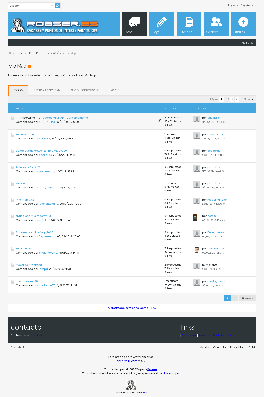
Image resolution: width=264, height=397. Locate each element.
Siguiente (247, 298)
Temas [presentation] (18, 90)
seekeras (45, 155)
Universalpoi (171, 373)
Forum (20, 53)
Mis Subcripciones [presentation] (85, 90)
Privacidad (237, 347)
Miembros (247, 42)
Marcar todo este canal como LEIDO (132, 308)
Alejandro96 (215, 248)
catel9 (43, 220)
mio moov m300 (27, 281)
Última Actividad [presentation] (47, 90)
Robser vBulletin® (126, 361)
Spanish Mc (19, 347)
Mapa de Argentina (29, 265)
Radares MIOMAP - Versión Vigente (64, 118)
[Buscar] (34, 5)
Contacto (219, 347)
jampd (43, 269)
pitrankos (45, 171)
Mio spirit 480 (24, 248)
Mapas (20, 183)
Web (145, 392)
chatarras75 (47, 285)
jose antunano (48, 204)
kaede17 (44, 139)
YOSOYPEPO (47, 122)
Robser (152, 369)
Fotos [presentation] (114, 90)
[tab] (18, 90)
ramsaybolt (215, 134)
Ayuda (204, 347)
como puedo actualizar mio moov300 (41, 151)
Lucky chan (46, 187)
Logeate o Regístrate (242, 5)
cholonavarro (48, 253)
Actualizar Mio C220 (29, 167)
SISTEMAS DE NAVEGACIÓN (44, 53)
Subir (252, 347)
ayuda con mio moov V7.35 (34, 216)
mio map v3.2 (25, 200)
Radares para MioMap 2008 (34, 232)
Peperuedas (47, 236)
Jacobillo (213, 118)
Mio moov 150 (25, 134)
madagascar (216, 281)
